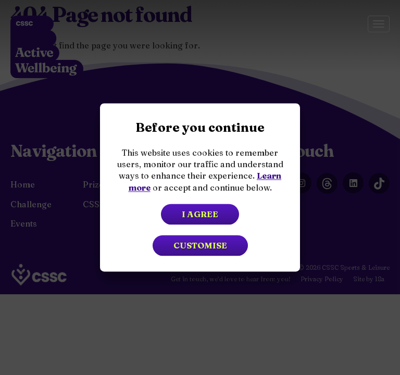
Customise (200, 246)
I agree (200, 214)
